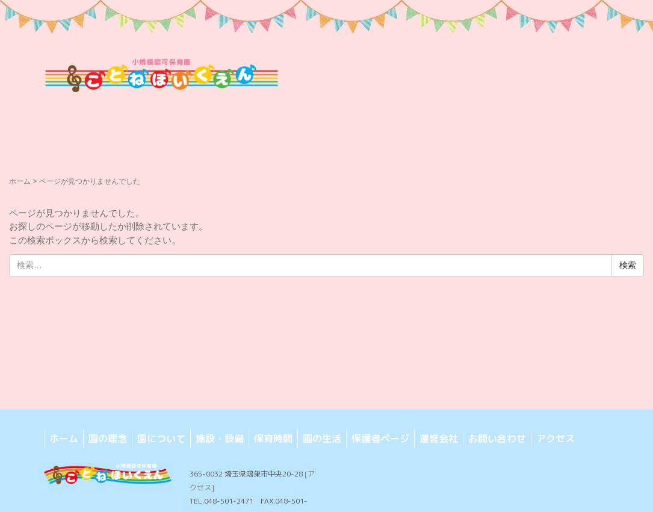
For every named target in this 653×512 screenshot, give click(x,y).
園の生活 (322, 438)
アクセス (555, 438)
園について (161, 438)
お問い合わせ (497, 438)
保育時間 (273, 438)
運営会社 (438, 438)
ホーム (20, 181)
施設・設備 (220, 438)
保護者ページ (380, 438)
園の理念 (107, 438)
